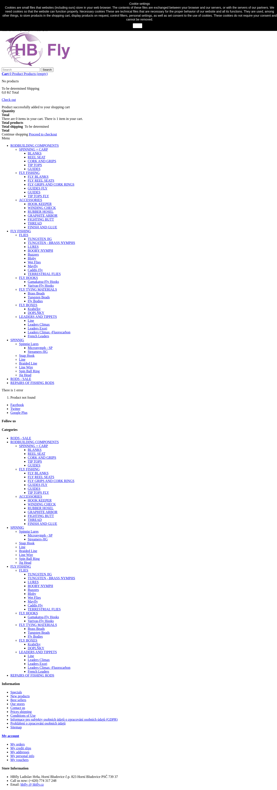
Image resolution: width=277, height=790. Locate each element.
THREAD (35, 223)
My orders (17, 744)
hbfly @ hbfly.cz (32, 784)
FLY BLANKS (38, 176)
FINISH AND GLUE (42, 227)
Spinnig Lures (29, 344)
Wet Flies (34, 262)
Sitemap (16, 727)
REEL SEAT (36, 157)
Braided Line (28, 363)
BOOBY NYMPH (40, 250)
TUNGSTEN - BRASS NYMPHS (51, 243)
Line (31, 320)
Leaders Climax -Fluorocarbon (49, 332)
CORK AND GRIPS (42, 161)
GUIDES (34, 169)
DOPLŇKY (36, 313)
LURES (33, 246)
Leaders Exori (37, 328)
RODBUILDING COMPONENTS (34, 145)
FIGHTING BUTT (41, 219)
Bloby (32, 258)
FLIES (23, 235)
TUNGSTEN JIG (40, 239)
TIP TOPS (35, 165)
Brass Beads (36, 293)
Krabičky (34, 309)
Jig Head (25, 375)
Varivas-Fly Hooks (41, 285)
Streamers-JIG (38, 352)
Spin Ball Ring (29, 371)
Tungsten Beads (39, 297)
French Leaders (38, 336)
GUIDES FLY (37, 188)
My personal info (22, 756)
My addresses (19, 752)
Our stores (17, 704)
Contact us (17, 708)
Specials (16, 692)
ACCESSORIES (30, 200)
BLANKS (35, 153)
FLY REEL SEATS (41, 180)
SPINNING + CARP (33, 149)
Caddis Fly (35, 270)
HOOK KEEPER (40, 204)
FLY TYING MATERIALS (38, 289)
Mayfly (33, 266)
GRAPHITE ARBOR (42, 215)
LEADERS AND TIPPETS (38, 317)
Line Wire (26, 367)
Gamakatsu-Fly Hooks (43, 282)
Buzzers (33, 254)
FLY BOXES (28, 305)
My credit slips (20, 748)
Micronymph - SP (40, 348)
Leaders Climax (39, 324)
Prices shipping (21, 712)
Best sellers (18, 700)
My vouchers (19, 760)
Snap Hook (27, 355)
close (137, 25)
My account (10, 736)
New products (20, 696)
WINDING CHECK (42, 208)
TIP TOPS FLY (38, 196)
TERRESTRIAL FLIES (44, 274)
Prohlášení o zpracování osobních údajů (38, 723)
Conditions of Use (22, 715)
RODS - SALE (20, 379)
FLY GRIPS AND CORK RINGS (51, 184)
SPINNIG (17, 340)
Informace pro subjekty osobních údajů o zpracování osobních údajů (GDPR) (64, 719)
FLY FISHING (29, 173)
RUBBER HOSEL (41, 211)
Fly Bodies (35, 301)
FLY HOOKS (28, 278)
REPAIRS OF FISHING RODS (32, 383)
